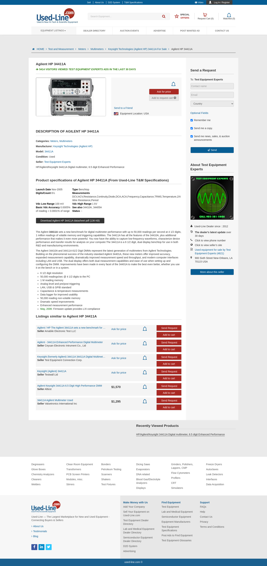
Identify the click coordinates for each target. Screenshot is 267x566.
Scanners (106, 474)
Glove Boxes (38, 469)
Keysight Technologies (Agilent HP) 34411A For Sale (139, 49)
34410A (87, 207)
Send (214, 150)
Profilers (175, 477)
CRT (173, 482)
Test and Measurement (62, 49)
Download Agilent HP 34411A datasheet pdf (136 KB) (70, 220)
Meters (83, 49)
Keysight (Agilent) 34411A (51, 371)
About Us (37, 526)
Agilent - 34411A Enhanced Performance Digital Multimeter (70, 342)
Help (202, 511)
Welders (35, 484)
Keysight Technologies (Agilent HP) (72, 146)
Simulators (177, 487)
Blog (34, 536)
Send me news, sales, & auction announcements (210, 138)
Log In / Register (222, 2)
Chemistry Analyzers (42, 474)
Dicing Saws (143, 464)
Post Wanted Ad (190, 31)
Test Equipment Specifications (170, 528)
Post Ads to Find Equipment (177, 535)
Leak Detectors (214, 474)
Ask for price (118, 329)
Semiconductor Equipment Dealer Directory (138, 539)
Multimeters (99, 49)
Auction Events (129, 31)
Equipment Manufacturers (176, 521)
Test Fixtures (108, 484)
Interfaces (211, 479)
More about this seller (212, 272)
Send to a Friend (123, 108)
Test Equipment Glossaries (177, 540)
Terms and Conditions (212, 526)
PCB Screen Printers (77, 474)
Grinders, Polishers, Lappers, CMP (182, 466)
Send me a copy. (201, 128)
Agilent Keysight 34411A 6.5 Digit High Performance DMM (69, 385)
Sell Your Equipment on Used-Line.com (136, 513)
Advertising (129, 551)
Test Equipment (170, 506)
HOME (42, 49)
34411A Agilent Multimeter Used (55, 400)
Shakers (105, 479)
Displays (141, 487)
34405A (97, 207)
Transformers (73, 469)
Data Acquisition (215, 484)
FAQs (203, 506)
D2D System (130, 546)
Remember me (200, 120)
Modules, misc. (74, 479)
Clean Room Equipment (79, 464)
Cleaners (36, 479)
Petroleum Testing (111, 469)
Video (199, 2)
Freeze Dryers (214, 464)
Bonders (106, 464)
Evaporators (143, 469)
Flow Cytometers (180, 472)
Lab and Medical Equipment (177, 511)
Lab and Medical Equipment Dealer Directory (138, 531)
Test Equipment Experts (57, 161)
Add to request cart (164, 98)
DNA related (143, 474)
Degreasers (37, 464)
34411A (49, 151)
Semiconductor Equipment (176, 516)
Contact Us (222, 31)
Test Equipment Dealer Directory (136, 522)
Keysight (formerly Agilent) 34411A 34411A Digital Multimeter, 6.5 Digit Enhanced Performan (71, 356)
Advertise (159, 31)
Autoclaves (212, 469)
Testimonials (39, 531)
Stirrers (70, 484)
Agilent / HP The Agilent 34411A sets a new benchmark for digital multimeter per (71, 327)
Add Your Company (134, 506)
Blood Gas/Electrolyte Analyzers (148, 481)
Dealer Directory (94, 31)
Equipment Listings (53, 30)
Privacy (204, 521)
